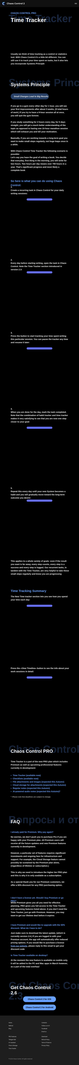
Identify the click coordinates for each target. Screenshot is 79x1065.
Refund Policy (45, 1039)
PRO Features (12, 1036)
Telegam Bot (12, 1039)
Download (44, 1036)
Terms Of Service (46, 1042)
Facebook (44, 1028)
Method (11, 1025)
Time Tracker (12, 1048)
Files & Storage (13, 1045)
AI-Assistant (12, 1042)
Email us (44, 1031)
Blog (10, 1028)
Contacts (44, 1022)
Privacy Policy (45, 1045)
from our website (19, 946)
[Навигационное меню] (76, 3)
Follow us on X (46, 1025)
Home (10, 1022)
